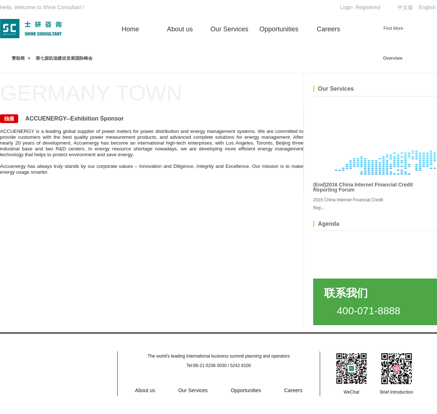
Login (346, 7)
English (427, 7)
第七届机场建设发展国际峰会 (64, 58)
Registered (367, 7)
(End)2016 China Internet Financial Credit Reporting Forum (363, 187)
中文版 (405, 7)
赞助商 (18, 58)
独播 (9, 119)
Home (130, 29)
